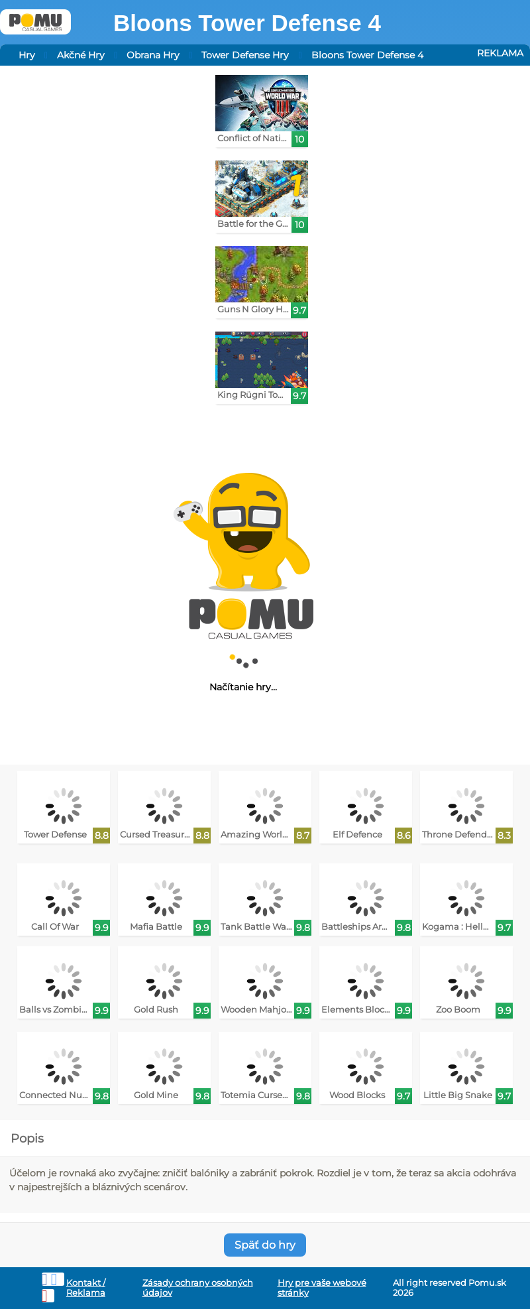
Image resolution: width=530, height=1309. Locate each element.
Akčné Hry (81, 55)
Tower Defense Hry (245, 55)
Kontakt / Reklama (85, 1288)
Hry (27, 55)
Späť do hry (265, 1245)
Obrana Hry (153, 55)
